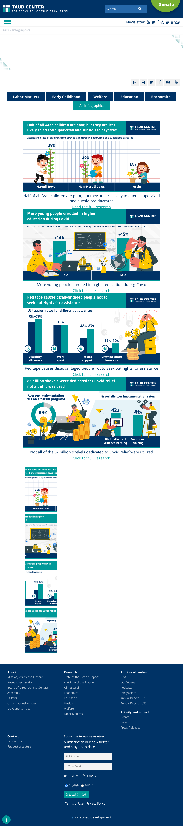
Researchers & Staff (20, 682)
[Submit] (139, 8)
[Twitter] (153, 22)
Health (68, 703)
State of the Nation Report (81, 677)
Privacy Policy (95, 803)
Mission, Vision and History (24, 677)
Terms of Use (74, 803)
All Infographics (91, 105)
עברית (87, 785)
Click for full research (91, 290)
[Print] (143, 82)
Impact (125, 722)
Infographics (129, 693)
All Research (72, 687)
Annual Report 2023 (134, 698)
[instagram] (162, 22)
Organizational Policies (22, 703)
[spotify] (167, 22)
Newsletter (135, 22)
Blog (123, 677)
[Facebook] (158, 22)
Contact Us (14, 741)
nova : (77, 817)
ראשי (6, 30)
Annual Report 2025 (134, 703)
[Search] (126, 9)
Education (129, 96)
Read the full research (91, 206)
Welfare (100, 96)
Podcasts (127, 687)
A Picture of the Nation (79, 682)
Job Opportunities (18, 708)
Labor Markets (26, 96)
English (72, 785)
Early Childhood (66, 96)
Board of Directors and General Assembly (27, 690)
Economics (160, 96)
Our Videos (128, 682)
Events (125, 717)
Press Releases (131, 727)
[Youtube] (148, 22)
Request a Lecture (19, 746)
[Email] (135, 82)
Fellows (12, 698)
